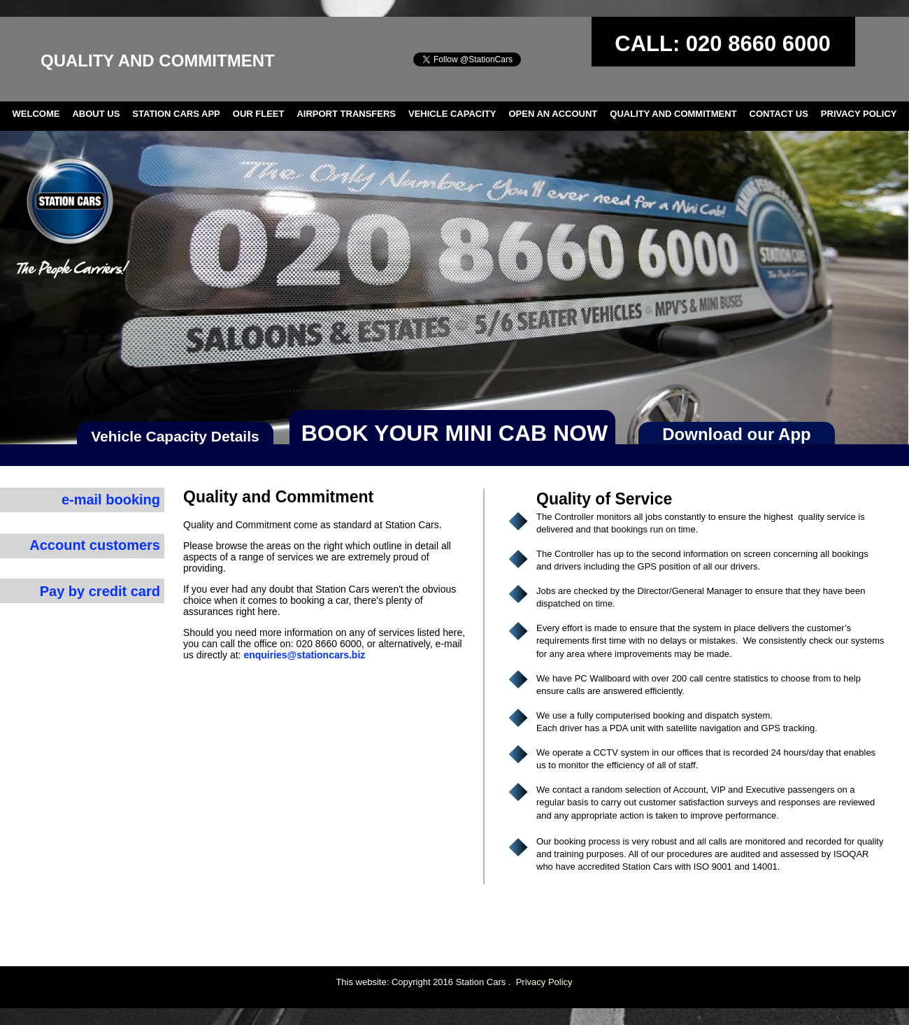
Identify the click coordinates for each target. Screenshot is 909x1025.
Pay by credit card (100, 591)
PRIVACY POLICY (859, 113)
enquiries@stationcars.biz (304, 654)
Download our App (736, 434)
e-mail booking (111, 499)
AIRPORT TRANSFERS (346, 113)
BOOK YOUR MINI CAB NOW (454, 433)
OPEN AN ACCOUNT (552, 113)
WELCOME (36, 113)
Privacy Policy (544, 982)
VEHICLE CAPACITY (452, 113)
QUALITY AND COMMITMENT (673, 113)
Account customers (94, 545)
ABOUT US (96, 113)
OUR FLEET (259, 113)
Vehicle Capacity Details (175, 436)
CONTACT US (779, 113)
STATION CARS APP (176, 113)
